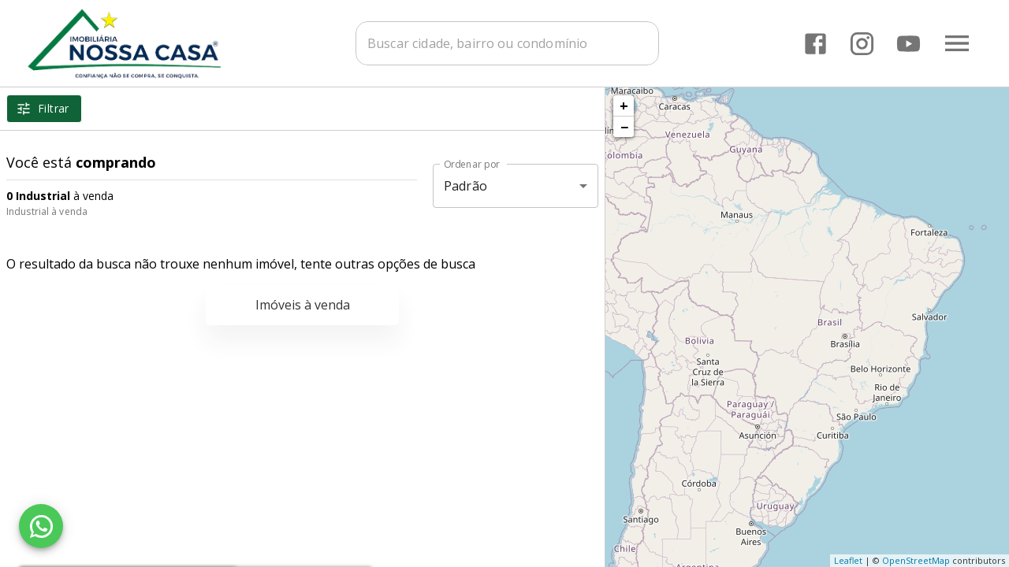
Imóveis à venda (302, 304)
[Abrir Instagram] (862, 43)
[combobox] (514, 43)
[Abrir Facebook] (815, 43)
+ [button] (624, 105)
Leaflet (848, 560)
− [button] (624, 126)
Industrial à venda (46, 211)
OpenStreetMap (916, 560)
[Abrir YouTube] (908, 43)
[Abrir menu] (957, 43)
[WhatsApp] (41, 526)
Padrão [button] (465, 186)
